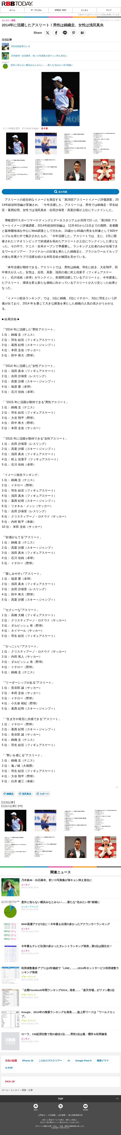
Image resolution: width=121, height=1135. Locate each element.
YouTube (85, 1109)
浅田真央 (26, 793)
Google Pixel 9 (83, 1060)
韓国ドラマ (103, 1060)
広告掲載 (52, 1115)
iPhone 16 (27, 1060)
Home (36, 1109)
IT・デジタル (36, 10)
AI (68, 1060)
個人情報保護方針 (75, 1115)
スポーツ (44, 793)
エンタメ (84, 10)
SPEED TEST (60, 10)
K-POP (9, 1067)
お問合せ (41, 1115)
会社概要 (61, 1115)
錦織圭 (10, 793)
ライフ (108, 10)
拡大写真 (62, 192)
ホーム (12, 10)
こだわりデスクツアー (50, 1060)
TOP (60, 1098)
